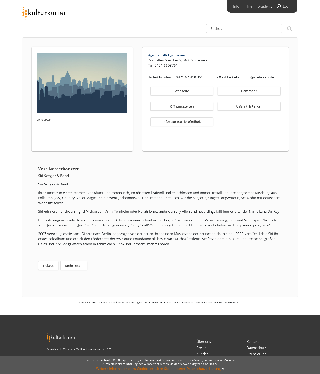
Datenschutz (256, 347)
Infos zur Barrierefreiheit (182, 121)
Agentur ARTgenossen (166, 55)
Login (287, 6)
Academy (265, 6)
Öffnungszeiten (182, 106)
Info (236, 6)
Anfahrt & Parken (249, 106)
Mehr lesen (73, 265)
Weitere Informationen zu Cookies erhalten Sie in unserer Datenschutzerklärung (158, 368)
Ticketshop (249, 91)
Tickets (48, 265)
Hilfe (248, 6)
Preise (201, 347)
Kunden (203, 353)
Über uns (204, 341)
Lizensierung (256, 353)
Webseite (182, 91)
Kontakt (253, 341)
